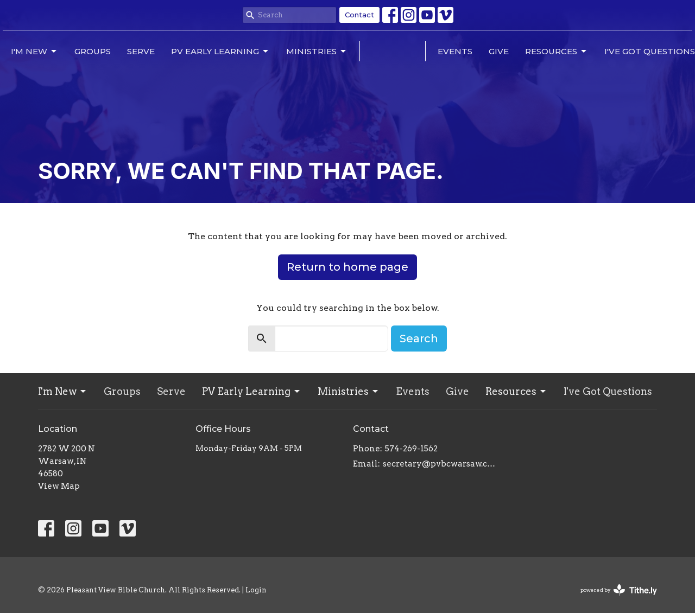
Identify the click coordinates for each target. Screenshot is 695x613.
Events (455, 51)
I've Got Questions (649, 51)
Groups (92, 51)
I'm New (34, 51)
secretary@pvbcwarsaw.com (441, 464)
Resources (556, 51)
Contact (359, 14)
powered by (618, 590)
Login (256, 590)
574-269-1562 (411, 449)
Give (499, 51)
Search (419, 338)
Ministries (317, 51)
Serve (141, 51)
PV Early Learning (220, 51)
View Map (59, 486)
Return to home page (347, 266)
